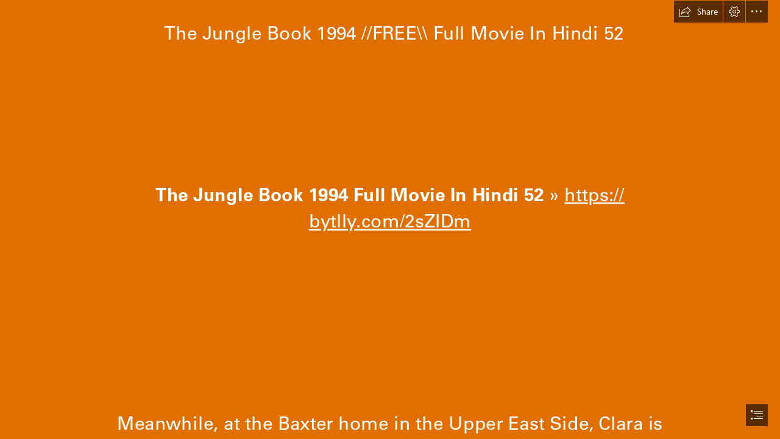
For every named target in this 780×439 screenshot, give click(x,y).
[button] (698, 12)
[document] (390, 219)
